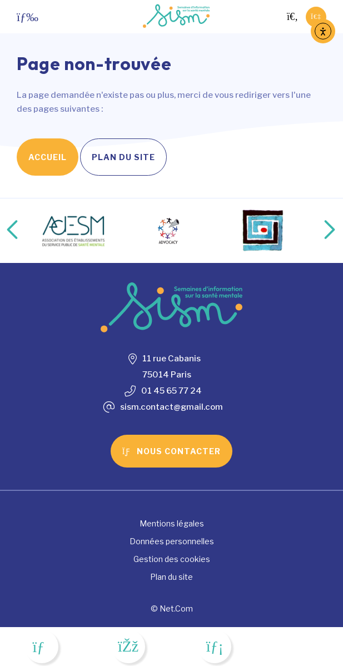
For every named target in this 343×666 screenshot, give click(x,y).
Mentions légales (172, 523)
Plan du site (123, 157)
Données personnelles (172, 541)
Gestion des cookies (171, 559)
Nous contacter (171, 451)
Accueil (47, 157)
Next (318, 230)
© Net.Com (172, 608)
